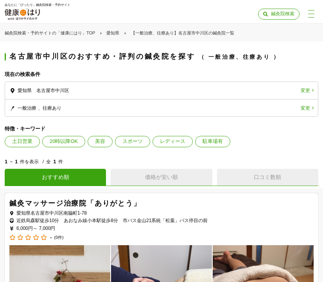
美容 (100, 141)
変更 (305, 90)
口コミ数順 (267, 177)
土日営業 (22, 141)
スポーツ (132, 141)
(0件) (58, 237)
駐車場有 (213, 141)
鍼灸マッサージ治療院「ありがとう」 (75, 203)
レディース (172, 141)
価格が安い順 (161, 177)
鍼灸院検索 (282, 13)
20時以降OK (64, 141)
